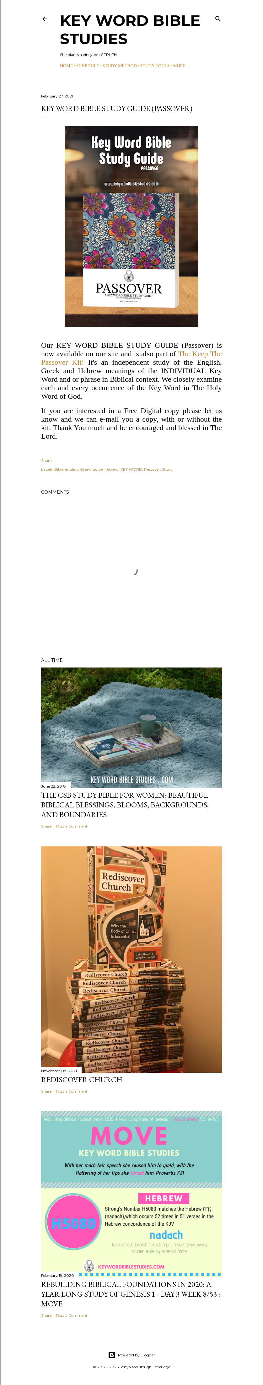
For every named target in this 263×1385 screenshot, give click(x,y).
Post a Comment (72, 826)
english (71, 469)
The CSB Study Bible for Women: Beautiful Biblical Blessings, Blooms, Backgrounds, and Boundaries (125, 804)
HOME (66, 66)
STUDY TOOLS (154, 66)
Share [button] (46, 460)
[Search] (218, 17)
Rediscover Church (81, 1079)
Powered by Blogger (131, 1355)
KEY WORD (131, 469)
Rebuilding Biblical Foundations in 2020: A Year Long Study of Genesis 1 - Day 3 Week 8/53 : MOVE (131, 1294)
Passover (152, 469)
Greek (85, 469)
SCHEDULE (87, 66)
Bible (58, 469)
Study (167, 469)
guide (98, 469)
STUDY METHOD (119, 66)
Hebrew (112, 469)
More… (181, 66)
